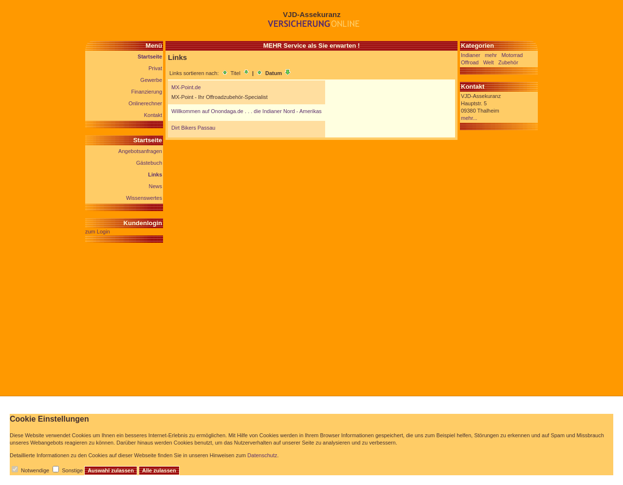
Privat (155, 68)
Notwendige (35, 470)
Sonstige (72, 470)
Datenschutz (262, 455)
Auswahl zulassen (111, 470)
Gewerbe (151, 80)
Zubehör (508, 62)
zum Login (97, 231)
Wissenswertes (144, 198)
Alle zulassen (159, 470)
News (155, 186)
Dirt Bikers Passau (193, 128)
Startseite (150, 56)
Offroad (470, 62)
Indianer (470, 55)
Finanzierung (146, 92)
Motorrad (512, 55)
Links (155, 174)
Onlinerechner (145, 103)
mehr (491, 55)
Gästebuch (149, 163)
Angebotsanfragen (140, 151)
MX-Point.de (186, 87)
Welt (488, 62)
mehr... (469, 118)
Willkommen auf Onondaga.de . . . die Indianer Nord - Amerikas (246, 111)
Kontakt (153, 115)
